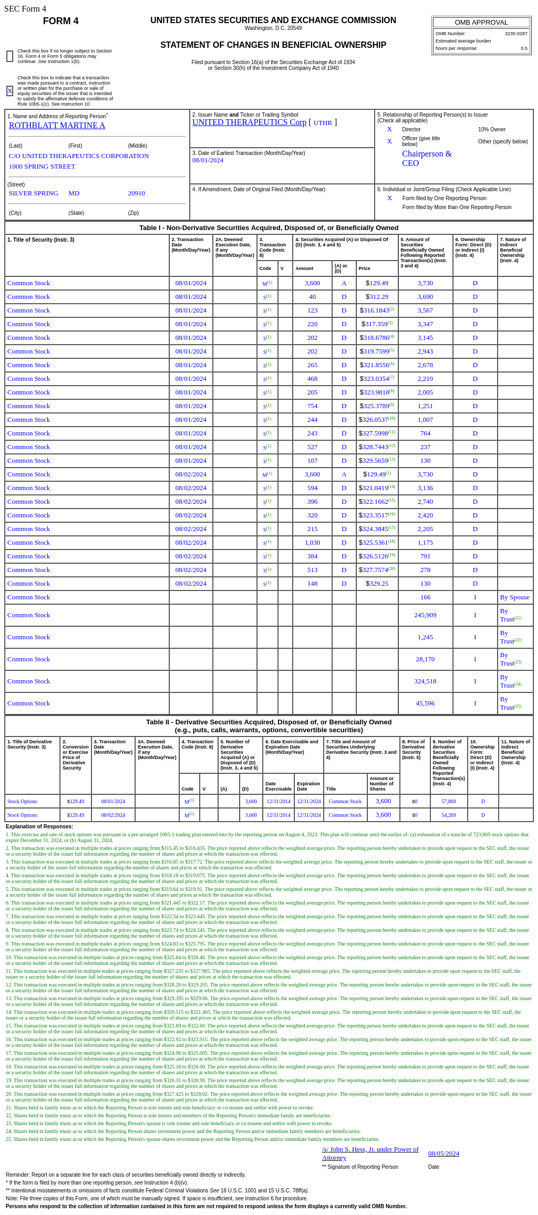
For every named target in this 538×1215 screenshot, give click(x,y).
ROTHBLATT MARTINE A (57, 125)
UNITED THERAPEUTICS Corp (249, 122)
